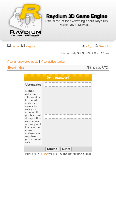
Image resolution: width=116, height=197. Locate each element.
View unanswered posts (22, 61)
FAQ (87, 46)
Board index (16, 67)
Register (28, 46)
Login (13, 46)
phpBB (44, 153)
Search (102, 46)
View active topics (53, 61)
